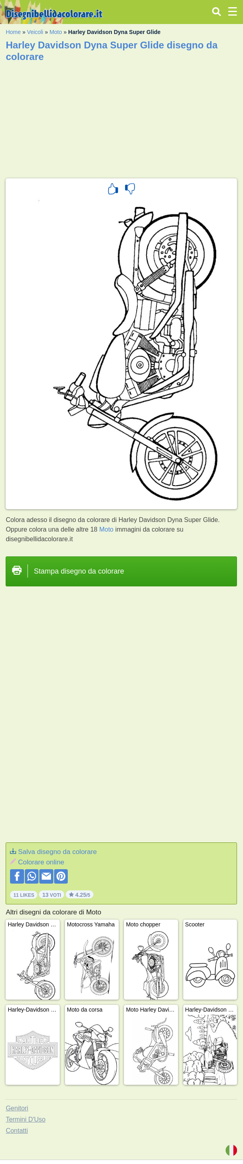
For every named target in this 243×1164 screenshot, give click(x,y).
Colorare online (41, 862)
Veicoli (35, 32)
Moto (55, 32)
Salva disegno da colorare (57, 852)
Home (13, 32)
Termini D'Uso (25, 1119)
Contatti (17, 1130)
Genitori (17, 1108)
